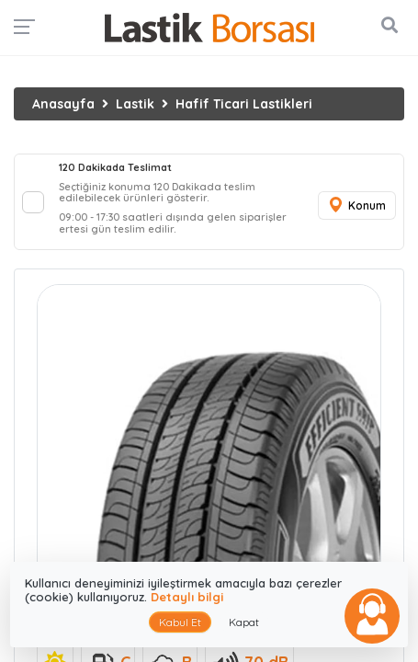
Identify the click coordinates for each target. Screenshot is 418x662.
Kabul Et (180, 622)
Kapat (244, 622)
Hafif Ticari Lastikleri (243, 104)
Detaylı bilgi (187, 596)
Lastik (135, 104)
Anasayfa (63, 104)
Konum (356, 205)
